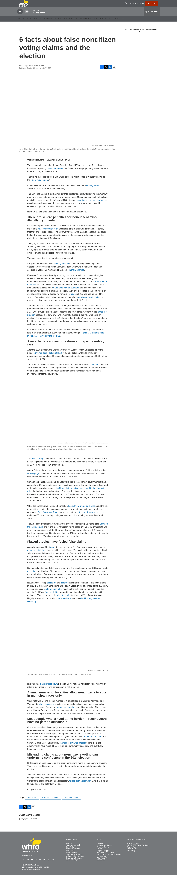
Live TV (69, 848)
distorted (65, 588)
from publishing (52, 597)
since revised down (49, 689)
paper (53, 552)
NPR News (31, 803)
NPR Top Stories (71, 803)
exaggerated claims (36, 555)
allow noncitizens (46, 709)
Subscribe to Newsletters (75, 859)
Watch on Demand (73, 850)
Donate (154, 6)
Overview (100, 848)
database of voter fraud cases (90, 517)
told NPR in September (80, 786)
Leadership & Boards (104, 850)
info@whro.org (35, 874)
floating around (93, 190)
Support (103, 24)
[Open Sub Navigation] (24, 24)
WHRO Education (88, 24)
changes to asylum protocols (72, 748)
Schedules (70, 856)
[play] (20, 16)
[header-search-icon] (127, 6)
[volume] (27, 16)
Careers (100, 854)
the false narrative (55, 173)
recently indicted (61, 269)
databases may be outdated (66, 293)
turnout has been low (65, 712)
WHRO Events (71, 858)
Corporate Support (103, 856)
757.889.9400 (26, 874)
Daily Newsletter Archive (75, 861)
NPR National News (50, 803)
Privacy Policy (132, 852)
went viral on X (64, 603)
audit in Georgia (37, 464)
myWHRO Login (138, 6)
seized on (51, 588)
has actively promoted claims (81, 511)
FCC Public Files (133, 848)
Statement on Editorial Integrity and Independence (109, 860)
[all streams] (152, 16)
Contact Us (101, 865)
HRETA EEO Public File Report (138, 850)
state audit (95, 370)
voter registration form (48, 234)
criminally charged (75, 275)
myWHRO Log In (72, 865)
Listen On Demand (73, 854)
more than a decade (92, 742)
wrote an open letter (53, 594)
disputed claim (64, 600)
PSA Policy (131, 856)
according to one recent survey (90, 205)
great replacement (40, 185)
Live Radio (70, 852)
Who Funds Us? (102, 863)
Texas (73, 299)
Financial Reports (103, 852)
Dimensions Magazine (74, 863)
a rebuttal (31, 576)
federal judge (33, 478)
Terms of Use (132, 854)
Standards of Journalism (105, 858)
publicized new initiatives (89, 302)
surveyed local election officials (48, 358)
